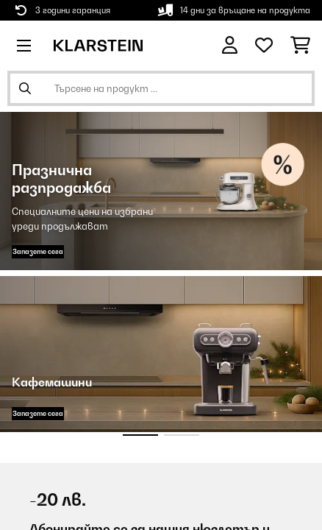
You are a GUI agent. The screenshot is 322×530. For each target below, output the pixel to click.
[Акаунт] (229, 45)
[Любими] (264, 45)
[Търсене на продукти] (161, 88)
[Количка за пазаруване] (300, 45)
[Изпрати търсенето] (25, 88)
